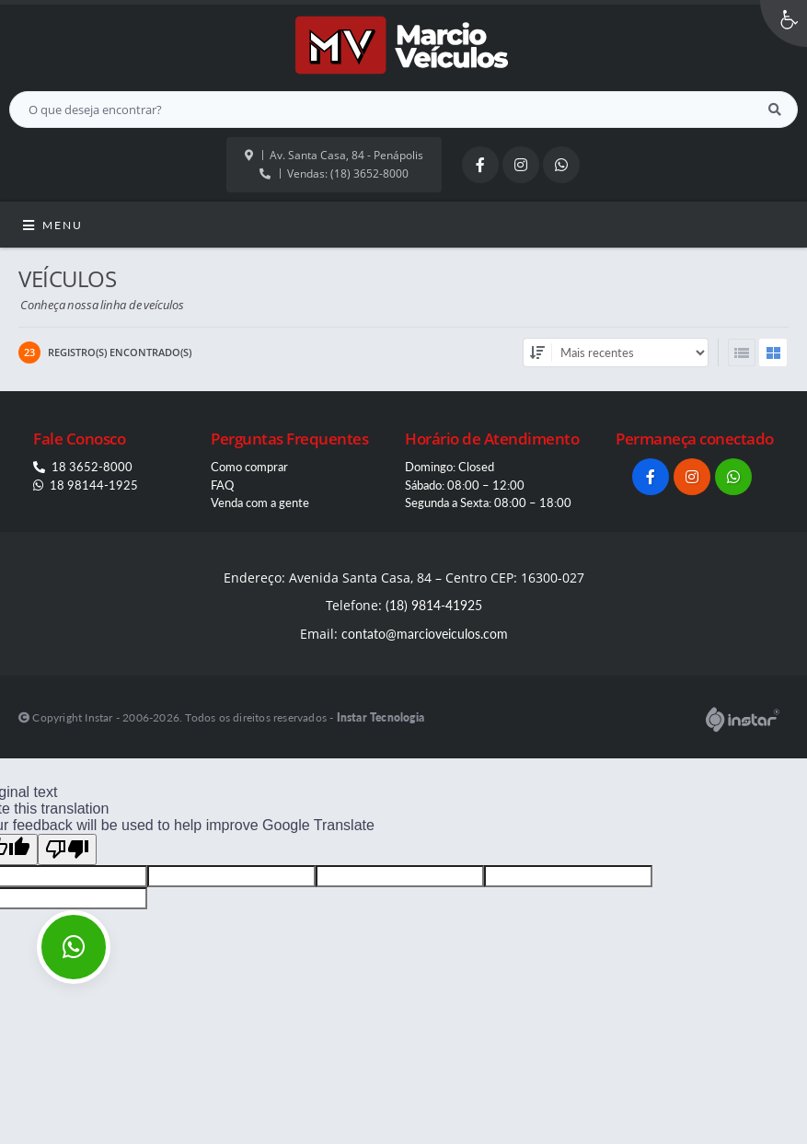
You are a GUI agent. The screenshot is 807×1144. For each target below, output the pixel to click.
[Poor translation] (67, 849)
